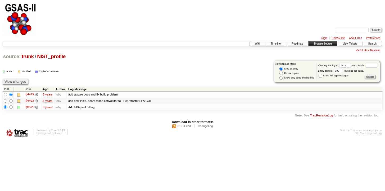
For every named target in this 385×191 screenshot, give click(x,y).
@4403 (30, 101)
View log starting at (335, 65)
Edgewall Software (51, 133)
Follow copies (288, 73)
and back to (364, 65)
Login (324, 38)
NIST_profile (51, 56)
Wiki (257, 43)
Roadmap (297, 43)
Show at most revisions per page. (341, 71)
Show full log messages (333, 75)
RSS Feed (184, 126)
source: (12, 56)
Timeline (275, 43)
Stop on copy (288, 69)
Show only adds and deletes (296, 78)
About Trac (355, 38)
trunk (28, 56)
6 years (47, 94)
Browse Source (323, 43)
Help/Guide (338, 38)
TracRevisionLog (321, 115)
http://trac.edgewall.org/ (368, 133)
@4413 (30, 94)
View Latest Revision (368, 50)
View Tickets (350, 43)
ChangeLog (205, 126)
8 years (47, 107)
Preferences (373, 38)
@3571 (30, 107)
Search (372, 43)
